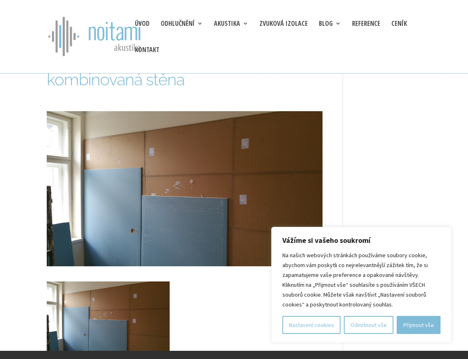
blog (326, 24)
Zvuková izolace (283, 24)
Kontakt (147, 50)
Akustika (227, 24)
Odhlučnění (178, 24)
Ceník (399, 24)
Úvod (142, 24)
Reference (366, 24)
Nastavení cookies (311, 325)
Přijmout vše (418, 325)
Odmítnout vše (368, 325)
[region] (361, 285)
